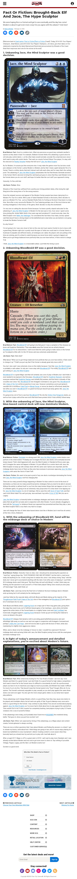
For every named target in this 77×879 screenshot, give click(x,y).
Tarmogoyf (16, 504)
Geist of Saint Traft (57, 491)
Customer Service (37, 847)
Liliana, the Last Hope (16, 624)
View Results (32, 770)
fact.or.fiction (9, 29)
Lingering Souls (28, 606)
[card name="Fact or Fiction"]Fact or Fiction (30, 41)
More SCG (34, 833)
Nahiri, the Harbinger (23, 216)
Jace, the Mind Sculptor (35, 52)
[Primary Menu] (4, 3)
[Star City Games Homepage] (38, 3)
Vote (28, 766)
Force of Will (54, 493)
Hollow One (52, 395)
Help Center (35, 842)
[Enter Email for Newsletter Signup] (34, 859)
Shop (32, 815)
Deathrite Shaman (25, 379)
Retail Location (36, 838)
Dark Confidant (59, 610)
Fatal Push (24, 386)
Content (34, 824)
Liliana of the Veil (12, 384)
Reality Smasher (20, 162)
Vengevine (60, 395)
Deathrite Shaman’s (55, 377)
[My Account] (72, 3)
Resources (34, 829)
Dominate (22, 457)
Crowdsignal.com (41, 770)
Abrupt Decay (34, 386)
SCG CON (33, 820)
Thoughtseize (7, 599)
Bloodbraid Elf (29, 247)
